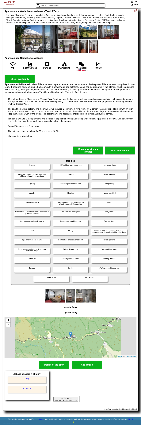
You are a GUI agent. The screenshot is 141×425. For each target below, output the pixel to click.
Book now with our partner (88, 150)
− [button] (8, 325)
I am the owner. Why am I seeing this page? (66, 399)
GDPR (130, 419)
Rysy (27, 379)
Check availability (19, 79)
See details (87, 365)
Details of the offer (54, 365)
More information (120, 150)
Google (41, 419)
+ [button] (8, 320)
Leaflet (120, 356)
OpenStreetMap (130, 356)
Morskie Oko (27, 388)
